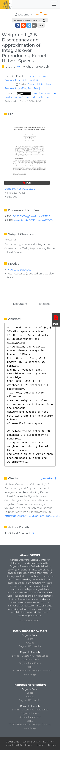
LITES (30, 667)
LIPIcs (30, 639)
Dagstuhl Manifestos (30, 663)
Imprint (29, 745)
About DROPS (14, 745)
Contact (52, 745)
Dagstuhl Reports (30, 659)
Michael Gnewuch (36, 66)
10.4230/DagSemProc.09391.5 (32, 216)
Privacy (40, 745)
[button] (41, 25)
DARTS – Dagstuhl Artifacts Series (30, 655)
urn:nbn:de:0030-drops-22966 (33, 220)
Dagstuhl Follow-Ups (30, 646)
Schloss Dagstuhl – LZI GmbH (38, 741)
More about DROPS (30, 620)
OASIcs (30, 642)
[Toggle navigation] (54, 4)
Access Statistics (19, 269)
